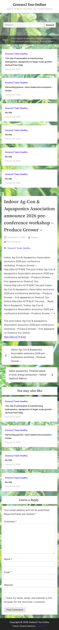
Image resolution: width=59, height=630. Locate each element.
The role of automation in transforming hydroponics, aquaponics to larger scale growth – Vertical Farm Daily (29, 61)
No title (8, 112)
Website (8, 584)
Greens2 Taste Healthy (16, 54)
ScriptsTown (41, 626)
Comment (10, 521)
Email (8, 572)
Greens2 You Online (29, 4)
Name (8, 559)
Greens (34, 237)
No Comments (14, 242)
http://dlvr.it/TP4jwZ (15, 336)
